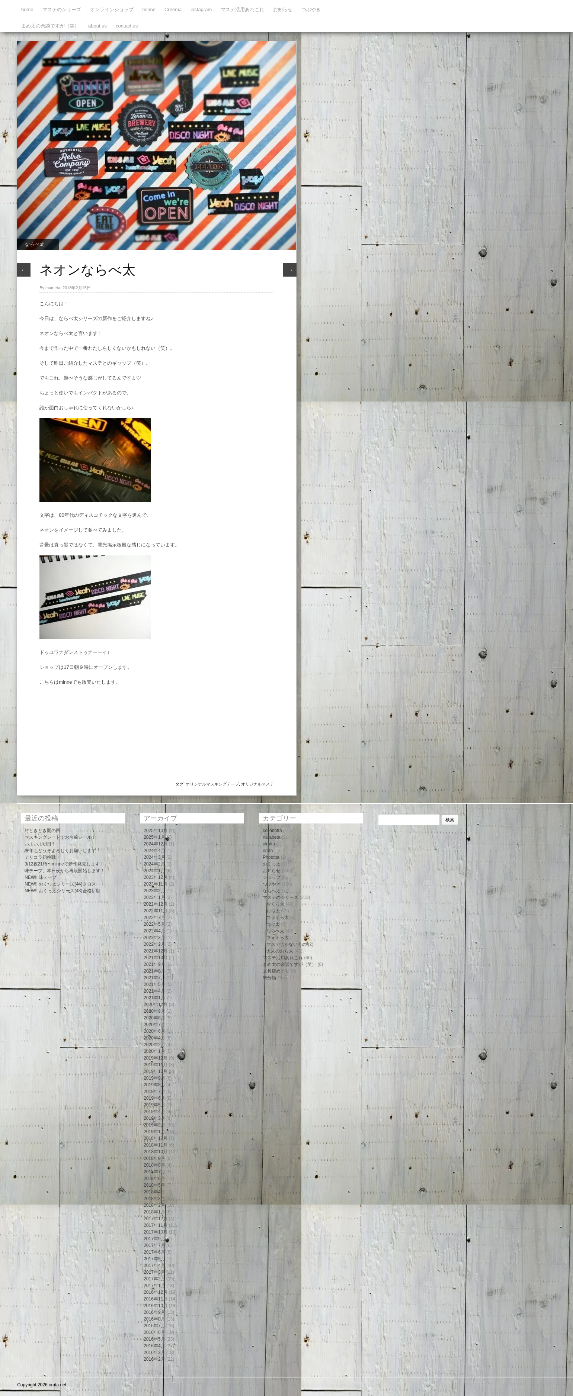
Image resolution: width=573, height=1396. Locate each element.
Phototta (271, 857)
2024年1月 (154, 870)
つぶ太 (273, 924)
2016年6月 (154, 1332)
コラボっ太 (277, 917)
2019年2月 (154, 1125)
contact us (127, 26)
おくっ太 (272, 864)
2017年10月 (155, 1232)
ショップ (272, 877)
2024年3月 (154, 857)
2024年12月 (155, 844)
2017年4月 (154, 1265)
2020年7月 (154, 1024)
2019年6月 (154, 1098)
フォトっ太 (277, 937)
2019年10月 (155, 1071)
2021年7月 (154, 977)
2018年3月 (154, 1198)
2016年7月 (154, 1325)
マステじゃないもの (286, 944)
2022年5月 (154, 924)
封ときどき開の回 (42, 830)
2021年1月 (154, 997)
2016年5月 (154, 1339)
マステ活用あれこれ (242, 9)
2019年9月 (154, 1078)
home (27, 9)
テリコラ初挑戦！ (42, 857)
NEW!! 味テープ (41, 877)
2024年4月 (154, 850)
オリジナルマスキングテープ (212, 784)
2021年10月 (155, 957)
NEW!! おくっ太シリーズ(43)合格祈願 (62, 890)
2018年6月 (154, 1178)
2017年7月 (154, 1245)
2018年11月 (155, 1145)
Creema (173, 9)
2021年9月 (154, 964)
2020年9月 (154, 1011)
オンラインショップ (112, 9)
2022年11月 (155, 910)
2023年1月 (154, 897)
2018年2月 (154, 1205)
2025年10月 (155, 830)
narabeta (271, 837)
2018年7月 (154, 1171)
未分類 (269, 977)
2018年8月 (154, 1165)
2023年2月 (154, 890)
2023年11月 (155, 884)
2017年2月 (154, 1278)
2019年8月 (154, 1084)
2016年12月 (155, 1292)
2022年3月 (154, 937)
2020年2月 (154, 1044)
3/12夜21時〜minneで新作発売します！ (64, 864)
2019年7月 (154, 1091)
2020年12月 (155, 1004)
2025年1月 (154, 837)
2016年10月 (155, 1305)
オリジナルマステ (257, 784)
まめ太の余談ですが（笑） (50, 26)
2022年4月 (154, 931)
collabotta (272, 830)
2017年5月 (154, 1258)
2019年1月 (154, 1131)
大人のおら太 (279, 951)
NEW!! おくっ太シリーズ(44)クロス (60, 884)
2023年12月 (155, 877)
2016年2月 (154, 1359)
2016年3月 (154, 1352)
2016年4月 (154, 1345)
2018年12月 (155, 1138)
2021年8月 (154, 971)
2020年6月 (154, 1031)
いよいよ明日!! (39, 844)
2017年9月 (154, 1238)
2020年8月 (154, 1018)
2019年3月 (154, 1118)
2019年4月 (154, 1111)
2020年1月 (154, 1051)
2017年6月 (154, 1252)
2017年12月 (155, 1218)
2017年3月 (154, 1272)
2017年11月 (155, 1225)
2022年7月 (154, 917)
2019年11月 (155, 1064)
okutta (269, 844)
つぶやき (311, 9)
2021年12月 (155, 951)
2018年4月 (154, 1192)
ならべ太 (34, 244)
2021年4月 (154, 991)
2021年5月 (154, 984)
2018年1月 (154, 1212)
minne (149, 9)
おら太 (273, 910)
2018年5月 (154, 1185)
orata (268, 850)
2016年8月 (154, 1319)
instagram (201, 9)
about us (97, 26)
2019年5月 (154, 1105)
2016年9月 (154, 1312)
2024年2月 (154, 864)
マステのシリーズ (61, 9)
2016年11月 (155, 1299)
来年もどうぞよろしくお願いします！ (62, 850)
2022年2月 (154, 944)
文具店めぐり (276, 971)
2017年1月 (154, 1285)
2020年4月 (154, 1038)
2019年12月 (155, 1058)
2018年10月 (155, 1151)
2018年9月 (154, 1158)
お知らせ (282, 9)
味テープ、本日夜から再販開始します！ (65, 870)
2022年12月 (155, 904)
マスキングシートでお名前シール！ (60, 837)
